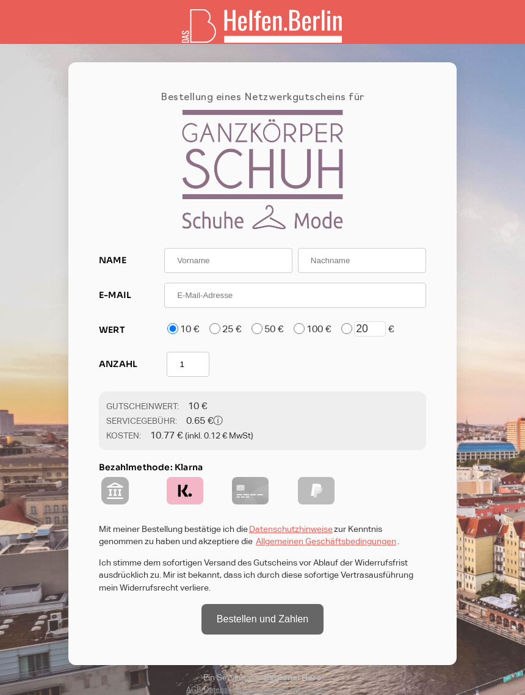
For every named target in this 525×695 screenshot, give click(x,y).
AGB (193, 689)
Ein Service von (262, 677)
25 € (231, 329)
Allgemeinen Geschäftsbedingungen (326, 541)
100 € (318, 329)
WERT (112, 329)
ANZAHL (118, 363)
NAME (112, 260)
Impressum (309, 689)
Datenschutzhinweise (291, 529)
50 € (273, 329)
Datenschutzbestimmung (246, 689)
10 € (189, 329)
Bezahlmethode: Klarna (151, 467)
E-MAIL (115, 294)
